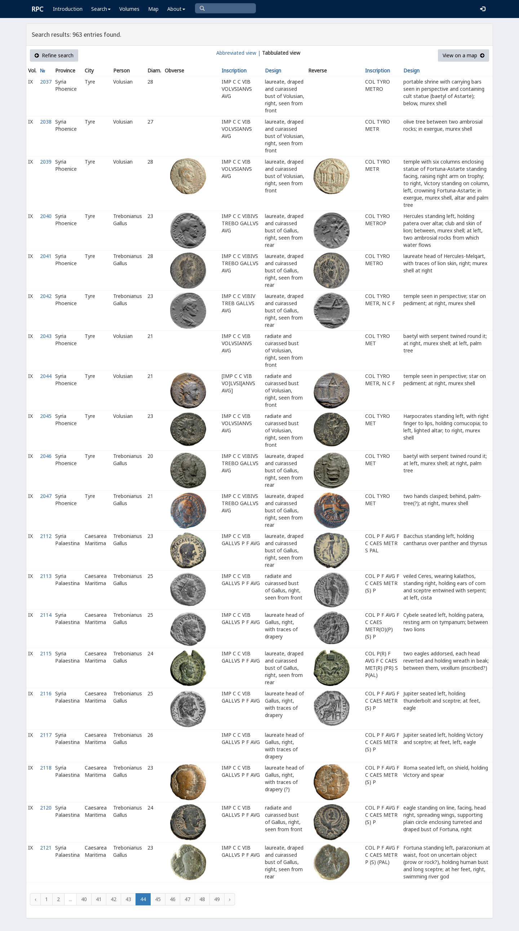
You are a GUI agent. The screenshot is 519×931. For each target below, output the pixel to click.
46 (173, 899)
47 (187, 899)
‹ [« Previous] (35, 899)
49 (217, 899)
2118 (46, 767)
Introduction (68, 8)
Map (153, 8)
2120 (46, 807)
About (176, 8)
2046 (46, 456)
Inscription (234, 70)
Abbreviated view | (238, 52)
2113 (46, 576)
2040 (46, 216)
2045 (46, 416)
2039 (46, 161)
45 (158, 899)
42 (113, 899)
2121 (46, 847)
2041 (46, 256)
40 (84, 899)
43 (128, 899)
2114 (46, 614)
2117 (46, 734)
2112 (46, 536)
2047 (46, 496)
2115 (46, 653)
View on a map (463, 55)
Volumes (129, 8)
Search (101, 8)
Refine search (54, 55)
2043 (46, 336)
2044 (46, 376)
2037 (46, 81)
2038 (46, 121)
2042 (46, 296)
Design (273, 70)
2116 (46, 693)
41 (99, 899)
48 (202, 899)
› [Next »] (229, 899)
